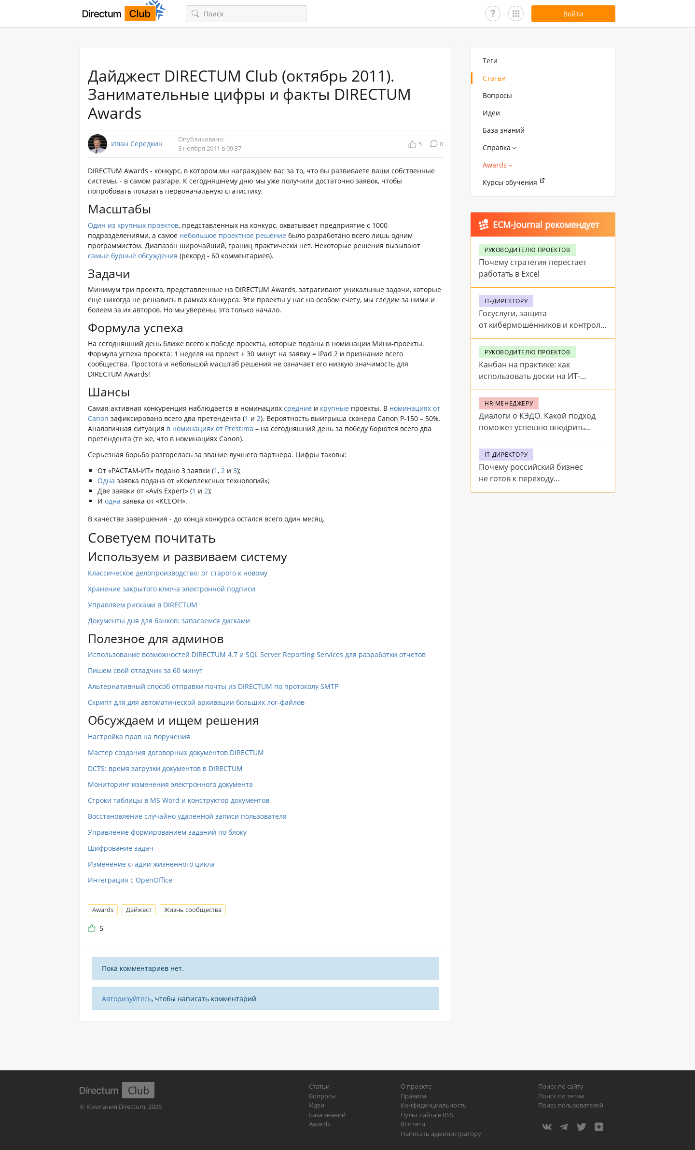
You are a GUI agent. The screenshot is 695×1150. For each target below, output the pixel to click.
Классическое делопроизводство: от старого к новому (177, 572)
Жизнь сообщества (193, 909)
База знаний (504, 130)
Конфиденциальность (434, 1105)
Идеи (491, 112)
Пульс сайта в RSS (427, 1114)
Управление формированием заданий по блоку (167, 832)
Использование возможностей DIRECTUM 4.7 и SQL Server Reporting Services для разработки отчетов (257, 654)
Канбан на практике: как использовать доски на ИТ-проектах (529, 376)
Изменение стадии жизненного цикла (151, 864)
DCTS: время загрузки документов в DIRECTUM (165, 768)
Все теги (413, 1124)
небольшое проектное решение (233, 235)
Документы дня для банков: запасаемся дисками (169, 620)
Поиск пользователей (570, 1105)
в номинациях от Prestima (210, 428)
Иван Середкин (137, 143)
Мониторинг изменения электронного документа (170, 784)
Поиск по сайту (561, 1086)
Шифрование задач (120, 848)
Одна (106, 480)
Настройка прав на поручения (139, 736)
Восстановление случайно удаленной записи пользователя (187, 816)
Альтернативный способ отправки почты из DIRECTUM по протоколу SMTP (213, 686)
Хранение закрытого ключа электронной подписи (171, 588)
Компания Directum (115, 1106)
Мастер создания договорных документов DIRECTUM (176, 752)
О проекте (416, 1086)
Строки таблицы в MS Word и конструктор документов (178, 800)
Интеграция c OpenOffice (130, 879)
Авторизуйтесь (127, 998)
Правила (413, 1096)
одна (113, 500)
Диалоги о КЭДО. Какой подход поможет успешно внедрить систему (537, 427)
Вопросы (497, 95)
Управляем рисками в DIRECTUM (142, 604)
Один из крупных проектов (133, 225)
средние (298, 408)
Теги (490, 60)
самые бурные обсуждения (133, 255)
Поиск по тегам (561, 1096)
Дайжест (139, 909)
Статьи (494, 78)
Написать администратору (441, 1133)
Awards (102, 909)
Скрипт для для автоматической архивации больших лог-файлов (196, 702)
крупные (334, 408)
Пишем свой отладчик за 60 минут (145, 670)
